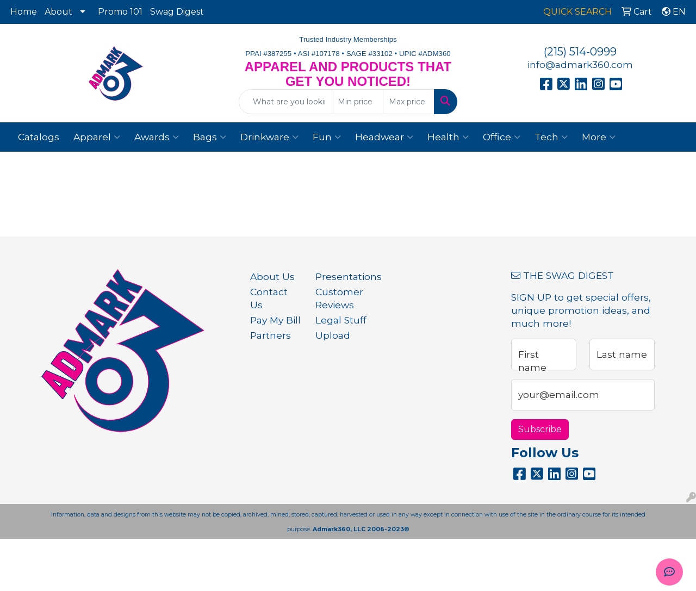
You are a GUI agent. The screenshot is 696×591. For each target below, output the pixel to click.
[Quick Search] (286, 101)
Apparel (96, 137)
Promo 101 (120, 12)
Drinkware (269, 137)
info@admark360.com (580, 64)
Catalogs (38, 136)
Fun (327, 137)
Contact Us (269, 298)
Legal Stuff (340, 320)
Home (23, 12)
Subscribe (540, 429)
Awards (156, 137)
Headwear (384, 137)
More (599, 137)
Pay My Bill (275, 320)
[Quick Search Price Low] (357, 101)
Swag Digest (177, 12)
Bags (209, 137)
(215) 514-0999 (580, 51)
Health (448, 137)
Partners (270, 335)
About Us (272, 276)
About (58, 12)
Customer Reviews (339, 298)
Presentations (341, 276)
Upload (332, 335)
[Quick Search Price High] (408, 101)
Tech (551, 137)
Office (501, 137)
